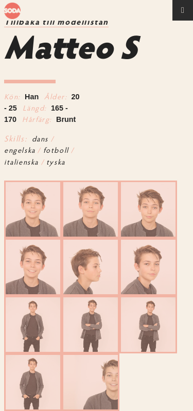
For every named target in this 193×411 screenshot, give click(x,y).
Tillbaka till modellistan (56, 23)
